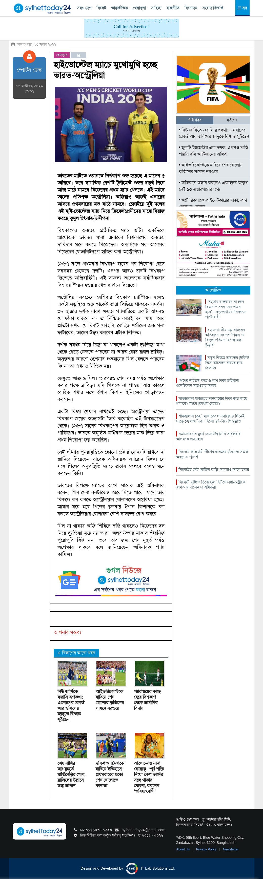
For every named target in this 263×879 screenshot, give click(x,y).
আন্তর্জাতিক (119, 8)
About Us (183, 849)
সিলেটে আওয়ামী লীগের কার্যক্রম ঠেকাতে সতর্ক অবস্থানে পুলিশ (212, 454)
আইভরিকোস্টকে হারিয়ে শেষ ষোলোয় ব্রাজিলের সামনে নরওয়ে (110, 699)
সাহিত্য (156, 8)
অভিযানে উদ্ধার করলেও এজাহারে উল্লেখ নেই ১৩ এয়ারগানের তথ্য (213, 186)
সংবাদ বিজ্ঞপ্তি (212, 8)
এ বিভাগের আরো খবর (76, 653)
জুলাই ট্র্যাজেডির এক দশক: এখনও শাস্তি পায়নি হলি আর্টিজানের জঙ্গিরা (213, 150)
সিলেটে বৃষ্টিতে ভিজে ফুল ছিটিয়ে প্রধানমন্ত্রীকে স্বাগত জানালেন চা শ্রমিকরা (210, 484)
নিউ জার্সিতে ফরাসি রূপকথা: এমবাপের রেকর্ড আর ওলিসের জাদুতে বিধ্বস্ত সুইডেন (70, 705)
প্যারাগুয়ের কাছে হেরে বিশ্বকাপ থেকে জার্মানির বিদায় (147, 699)
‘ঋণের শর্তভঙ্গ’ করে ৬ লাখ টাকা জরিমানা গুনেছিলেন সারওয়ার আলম (207, 383)
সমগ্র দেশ (84, 8)
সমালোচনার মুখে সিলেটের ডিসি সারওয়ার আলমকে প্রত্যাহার (208, 436)
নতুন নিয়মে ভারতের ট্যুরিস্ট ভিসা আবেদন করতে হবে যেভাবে (227, 362)
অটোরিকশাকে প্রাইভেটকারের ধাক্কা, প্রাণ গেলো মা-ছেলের (213, 203)
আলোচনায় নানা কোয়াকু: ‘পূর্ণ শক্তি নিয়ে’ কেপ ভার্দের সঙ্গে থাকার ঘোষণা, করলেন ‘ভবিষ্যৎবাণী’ (149, 777)
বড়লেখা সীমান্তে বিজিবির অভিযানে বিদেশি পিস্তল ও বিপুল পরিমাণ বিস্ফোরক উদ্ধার (225, 337)
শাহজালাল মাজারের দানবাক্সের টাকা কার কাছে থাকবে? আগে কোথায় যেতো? (211, 401)
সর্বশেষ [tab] (232, 120)
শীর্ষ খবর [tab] (194, 120)
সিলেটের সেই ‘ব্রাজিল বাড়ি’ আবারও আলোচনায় (213, 469)
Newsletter (230, 849)
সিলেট (101, 8)
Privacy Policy (207, 849)
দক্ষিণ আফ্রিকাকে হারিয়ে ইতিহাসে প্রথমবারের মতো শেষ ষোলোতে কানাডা (110, 774)
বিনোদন (191, 8)
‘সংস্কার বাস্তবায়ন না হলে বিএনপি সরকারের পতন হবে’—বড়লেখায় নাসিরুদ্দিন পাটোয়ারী (226, 309)
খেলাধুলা (139, 8)
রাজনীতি (173, 8)
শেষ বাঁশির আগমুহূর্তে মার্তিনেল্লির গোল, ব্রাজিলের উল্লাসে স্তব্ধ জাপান (71, 774)
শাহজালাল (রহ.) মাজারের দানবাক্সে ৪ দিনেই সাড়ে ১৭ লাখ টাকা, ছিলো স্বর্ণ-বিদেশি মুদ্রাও (210, 418)
